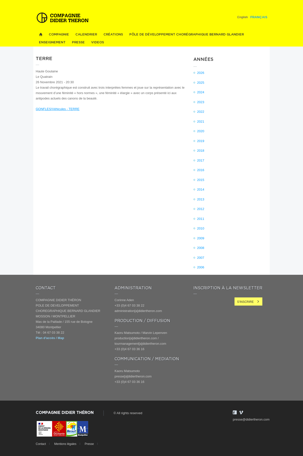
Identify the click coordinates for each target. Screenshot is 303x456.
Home (41, 34)
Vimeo (241, 412)
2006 (200, 267)
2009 (200, 238)
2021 (200, 121)
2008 (200, 248)
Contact (41, 444)
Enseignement (52, 42)
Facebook (235, 412)
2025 (200, 82)
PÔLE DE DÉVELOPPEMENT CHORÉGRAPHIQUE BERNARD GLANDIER (186, 34)
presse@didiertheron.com (251, 419)
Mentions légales (65, 444)
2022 (200, 112)
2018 (200, 150)
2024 (200, 92)
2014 (200, 189)
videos (97, 42)
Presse (78, 42)
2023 (200, 102)
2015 (200, 180)
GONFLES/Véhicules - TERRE (57, 109)
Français (258, 17)
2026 (200, 73)
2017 (200, 160)
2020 (200, 131)
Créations (113, 34)
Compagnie (59, 34)
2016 (200, 170)
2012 (200, 209)
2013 (200, 199)
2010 (200, 228)
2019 (200, 141)
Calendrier (86, 34)
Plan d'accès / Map (50, 338)
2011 (200, 219)
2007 (200, 258)
